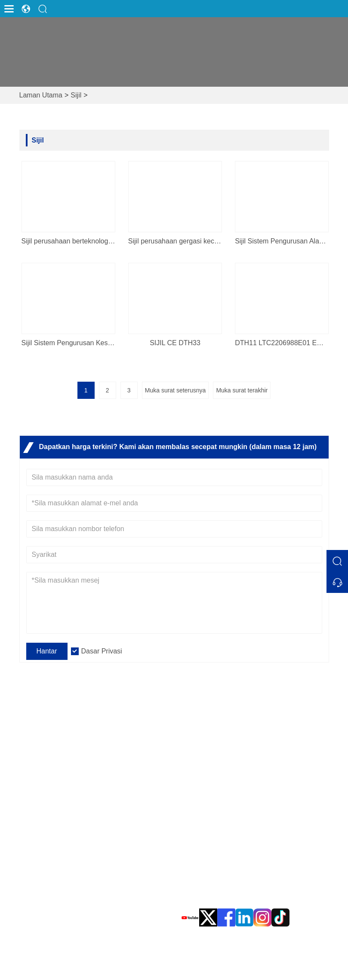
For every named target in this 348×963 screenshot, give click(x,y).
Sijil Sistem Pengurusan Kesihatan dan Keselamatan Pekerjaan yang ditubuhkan (68, 342)
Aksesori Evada (56, 875)
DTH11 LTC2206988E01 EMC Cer (282, 342)
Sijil (76, 95)
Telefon (221, 886)
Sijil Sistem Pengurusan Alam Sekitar (282, 241)
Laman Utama (41, 95)
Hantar (47, 651)
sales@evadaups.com (236, 869)
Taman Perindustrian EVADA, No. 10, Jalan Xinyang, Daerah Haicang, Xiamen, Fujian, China (259, 832)
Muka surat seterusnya (175, 390)
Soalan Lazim (202, 743)
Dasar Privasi (101, 651)
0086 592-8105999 (230, 896)
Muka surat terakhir (242, 390)
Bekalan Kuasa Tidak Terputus (79, 834)
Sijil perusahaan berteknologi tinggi (68, 241)
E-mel (215, 859)
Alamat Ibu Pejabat (247, 812)
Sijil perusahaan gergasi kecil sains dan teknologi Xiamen (175, 241)
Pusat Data (50, 861)
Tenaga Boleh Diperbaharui (74, 847)
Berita (190, 756)
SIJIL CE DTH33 (175, 342)
